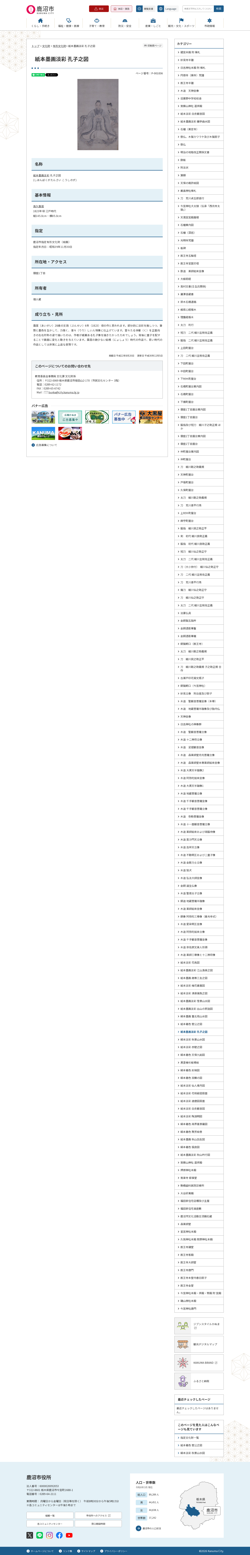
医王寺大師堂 (188, 1262)
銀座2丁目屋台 (189, 444)
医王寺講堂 (187, 1247)
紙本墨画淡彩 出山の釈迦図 (196, 1009)
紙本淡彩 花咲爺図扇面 (193, 1093)
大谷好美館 (187, 1193)
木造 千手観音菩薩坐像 (193, 801)
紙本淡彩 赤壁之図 (191, 1047)
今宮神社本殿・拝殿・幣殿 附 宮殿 (200, 1293)
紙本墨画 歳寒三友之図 (193, 978)
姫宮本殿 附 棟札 (190, 52)
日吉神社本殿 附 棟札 (192, 68)
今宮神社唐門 (188, 1308)
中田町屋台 (187, 371)
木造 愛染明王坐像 (191, 924)
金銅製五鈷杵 (188, 620)
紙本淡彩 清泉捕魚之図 (193, 993)
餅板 (183, 160)
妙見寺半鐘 (187, 60)
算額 (183, 175)
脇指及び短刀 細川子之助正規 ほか (200, 426)
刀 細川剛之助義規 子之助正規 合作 (200, 668)
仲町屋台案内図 (189, 451)
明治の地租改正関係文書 (194, 152)
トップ (35, 46)
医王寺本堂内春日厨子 (193, 1278)
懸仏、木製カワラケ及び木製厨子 (200, 137)
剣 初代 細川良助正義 (193, 536)
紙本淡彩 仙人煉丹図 (192, 1085)
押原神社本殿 (188, 1170)
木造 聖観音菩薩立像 (193, 732)
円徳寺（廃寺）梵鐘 (192, 75)
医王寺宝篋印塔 (189, 263)
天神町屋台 (187, 474)
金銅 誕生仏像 (188, 886)
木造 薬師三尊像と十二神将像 (197, 955)
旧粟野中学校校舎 (191, 98)
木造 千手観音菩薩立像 (193, 809)
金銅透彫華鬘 (188, 628)
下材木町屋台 (188, 379)
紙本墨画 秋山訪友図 (192, 1139)
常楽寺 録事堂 (188, 1178)
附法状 (184, 167)
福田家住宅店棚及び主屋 (194, 1201)
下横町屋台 (187, 402)
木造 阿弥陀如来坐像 (192, 778)
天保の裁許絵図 (189, 183)
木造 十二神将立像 (191, 739)
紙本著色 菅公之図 (191, 1024)
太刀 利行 (187, 325)
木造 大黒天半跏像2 (192, 770)
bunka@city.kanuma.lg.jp (63, 392)
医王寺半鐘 (187, 83)
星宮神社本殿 (188, 1231)
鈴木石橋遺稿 (188, 302)
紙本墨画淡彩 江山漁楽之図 (196, 970)
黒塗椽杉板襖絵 (189, 1062)
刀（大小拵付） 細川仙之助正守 (199, 567)
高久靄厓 (38, 206)
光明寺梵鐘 (187, 240)
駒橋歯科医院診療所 (192, 1185)
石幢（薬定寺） (189, 129)
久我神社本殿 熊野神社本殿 (196, 1239)
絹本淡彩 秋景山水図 (192, 1039)
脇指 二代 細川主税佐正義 (196, 340)
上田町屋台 (187, 348)
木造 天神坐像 (189, 91)
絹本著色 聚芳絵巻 (191, 1132)
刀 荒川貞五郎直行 (192, 198)
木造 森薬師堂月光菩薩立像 (197, 755)
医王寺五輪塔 (188, 256)
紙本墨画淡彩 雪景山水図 (195, 1001)
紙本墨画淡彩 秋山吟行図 (195, 1155)
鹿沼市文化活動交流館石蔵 (196, 1216)
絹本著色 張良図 (190, 1147)
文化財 (46, 46)
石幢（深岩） (188, 233)
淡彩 (46, 175)
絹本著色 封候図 (190, 1070)
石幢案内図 (187, 225)
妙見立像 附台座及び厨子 (196, 693)
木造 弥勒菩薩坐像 (192, 816)
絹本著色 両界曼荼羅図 (193, 1124)
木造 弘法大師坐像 (191, 878)
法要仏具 (185, 613)
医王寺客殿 (187, 1255)
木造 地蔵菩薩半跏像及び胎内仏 (200, 709)
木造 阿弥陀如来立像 (192, 932)
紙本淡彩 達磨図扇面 (192, 1101)
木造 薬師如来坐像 (191, 909)
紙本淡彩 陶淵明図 (191, 1116)
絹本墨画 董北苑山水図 (193, 1016)
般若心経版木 (188, 309)
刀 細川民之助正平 (192, 659)
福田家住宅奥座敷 (191, 1208)
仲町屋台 (185, 459)
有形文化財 (59, 46)
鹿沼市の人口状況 (152, 1528)
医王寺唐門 (187, 1270)
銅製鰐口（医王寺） (192, 644)
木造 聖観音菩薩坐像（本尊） (198, 701)
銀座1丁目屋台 (189, 417)
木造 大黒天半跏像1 (192, 786)
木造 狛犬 (186, 870)
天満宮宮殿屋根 (189, 217)
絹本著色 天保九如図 (192, 1055)
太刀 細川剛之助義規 (193, 497)
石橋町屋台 (187, 394)
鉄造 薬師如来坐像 (192, 271)
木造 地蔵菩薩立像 (191, 793)
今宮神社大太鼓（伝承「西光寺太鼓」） (200, 207)
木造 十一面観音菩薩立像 (195, 824)
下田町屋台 (187, 363)
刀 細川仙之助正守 (192, 597)
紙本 (36, 175)
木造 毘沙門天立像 (191, 839)
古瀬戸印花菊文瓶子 (192, 678)
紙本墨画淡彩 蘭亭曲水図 (195, 121)
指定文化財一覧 (189, 1438)
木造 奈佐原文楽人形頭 (193, 947)
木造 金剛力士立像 (191, 862)
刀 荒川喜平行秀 (191, 505)
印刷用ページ (154, 45)
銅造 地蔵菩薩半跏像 (192, 901)
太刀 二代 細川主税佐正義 (196, 559)
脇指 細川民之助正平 (193, 528)
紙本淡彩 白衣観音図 (192, 114)
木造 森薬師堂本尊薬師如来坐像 (200, 763)
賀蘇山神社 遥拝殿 (191, 106)
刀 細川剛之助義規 (192, 467)
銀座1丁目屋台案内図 (193, 409)
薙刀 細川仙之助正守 (193, 590)
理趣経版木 (187, 317)
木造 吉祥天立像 (190, 847)
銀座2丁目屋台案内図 (193, 436)
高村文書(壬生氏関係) (193, 286)
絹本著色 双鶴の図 (191, 1078)
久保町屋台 (187, 490)
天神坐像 (185, 716)
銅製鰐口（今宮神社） (193, 686)
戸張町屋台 (187, 482)
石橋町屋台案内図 (191, 386)
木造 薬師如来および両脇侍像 (197, 832)
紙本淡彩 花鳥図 (190, 962)
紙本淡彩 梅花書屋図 (192, 985)
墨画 (41, 175)
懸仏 (183, 144)
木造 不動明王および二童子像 (197, 855)
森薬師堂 (185, 1224)
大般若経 (185, 279)
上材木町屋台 (188, 513)
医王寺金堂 (187, 1285)
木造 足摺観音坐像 (192, 747)
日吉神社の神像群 (191, 724)
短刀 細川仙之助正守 (193, 551)
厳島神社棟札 (188, 191)
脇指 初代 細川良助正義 (195, 544)
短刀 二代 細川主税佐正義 (196, 333)
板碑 (183, 248)
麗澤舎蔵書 (187, 294)
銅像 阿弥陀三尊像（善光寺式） (199, 916)
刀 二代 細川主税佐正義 (195, 356)
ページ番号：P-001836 (149, 73)
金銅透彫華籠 (188, 636)
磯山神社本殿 (188, 1301)
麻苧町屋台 (187, 521)
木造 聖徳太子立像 (191, 893)
